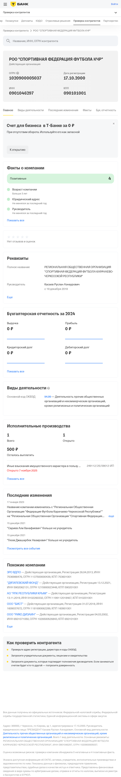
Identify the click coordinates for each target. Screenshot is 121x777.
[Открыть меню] (5, 4)
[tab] (8, 110)
